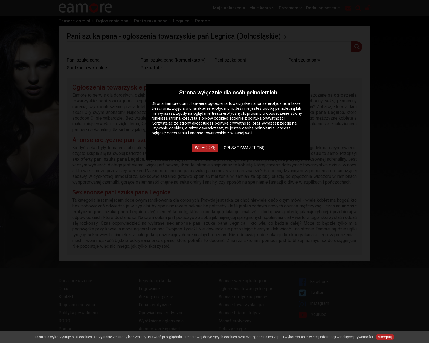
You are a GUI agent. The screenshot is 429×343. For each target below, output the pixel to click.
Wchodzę (205, 147)
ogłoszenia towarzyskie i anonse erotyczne (247, 103)
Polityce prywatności (356, 337)
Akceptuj (385, 337)
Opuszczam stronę (244, 147)
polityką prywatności (266, 118)
